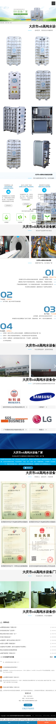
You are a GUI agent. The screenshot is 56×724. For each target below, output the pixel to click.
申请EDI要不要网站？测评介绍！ (11, 688)
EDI (11, 3)
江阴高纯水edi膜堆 (50, 719)
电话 (9, 722)
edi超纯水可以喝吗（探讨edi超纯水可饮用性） (13, 646)
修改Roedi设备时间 (9, 719)
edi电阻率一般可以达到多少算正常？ (10, 640)
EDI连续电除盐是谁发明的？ (10, 668)
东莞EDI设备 (38, 715)
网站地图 (53, 715)
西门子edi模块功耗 (24, 720)
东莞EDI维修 (46, 715)
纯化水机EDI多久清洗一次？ (8, 634)
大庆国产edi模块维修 (33, 719)
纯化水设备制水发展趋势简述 (8, 650)
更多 (51, 657)
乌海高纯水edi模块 (24, 719)
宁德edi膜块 (16, 719)
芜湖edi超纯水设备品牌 (34, 720)
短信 (28, 722)
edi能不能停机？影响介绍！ (8, 653)
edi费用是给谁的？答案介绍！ (8, 627)
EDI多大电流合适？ (5, 637)
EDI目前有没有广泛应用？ (7, 630)
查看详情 (29, 467)
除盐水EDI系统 (43, 720)
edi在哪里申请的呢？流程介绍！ (11, 678)
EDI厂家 (7, 22)
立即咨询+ (8, 205)
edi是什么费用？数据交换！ (8, 643)
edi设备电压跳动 (42, 719)
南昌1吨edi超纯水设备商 (14, 720)
